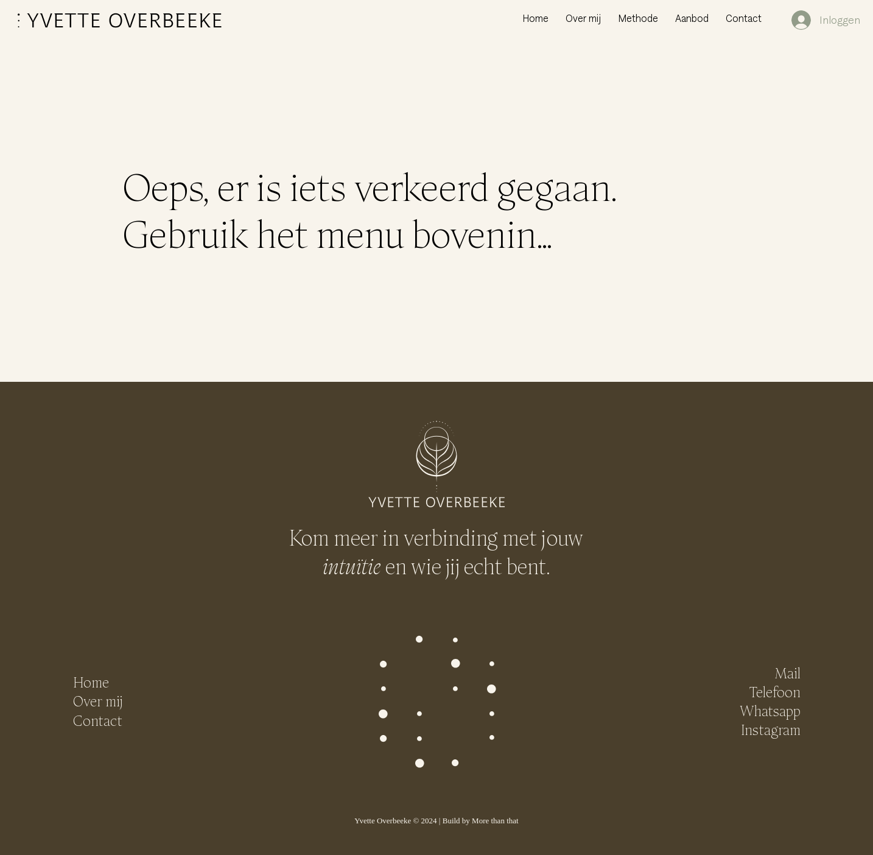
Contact (97, 721)
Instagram (771, 730)
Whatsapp (770, 711)
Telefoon (775, 692)
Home (91, 682)
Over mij (97, 701)
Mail (787, 673)
